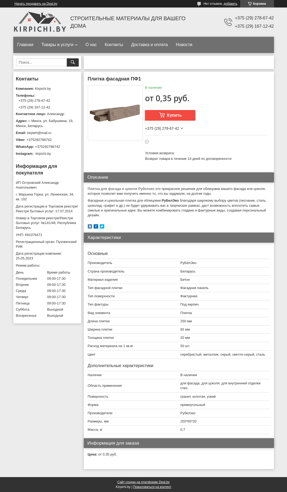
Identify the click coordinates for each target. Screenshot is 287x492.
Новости (184, 44)
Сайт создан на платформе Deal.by (143, 482)
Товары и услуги (57, 44)
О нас (91, 44)
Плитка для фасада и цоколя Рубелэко (121, 189)
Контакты (114, 44)
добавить (231, 4)
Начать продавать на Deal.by (36, 4)
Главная (25, 44)
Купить (174, 115)
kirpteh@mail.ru (39, 133)
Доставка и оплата (149, 44)
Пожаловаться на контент (152, 487)
